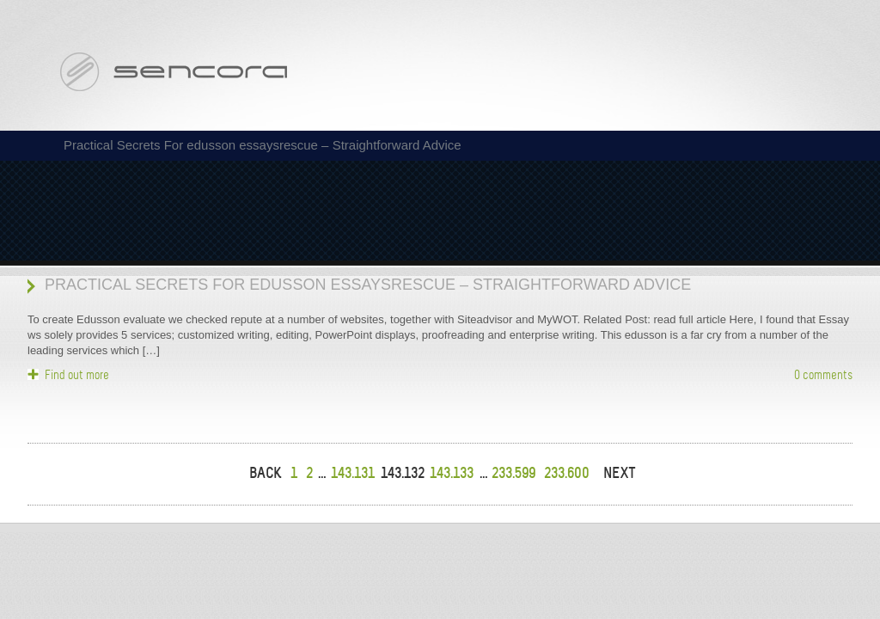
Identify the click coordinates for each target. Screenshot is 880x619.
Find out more (77, 375)
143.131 (353, 472)
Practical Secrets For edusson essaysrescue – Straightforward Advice (368, 284)
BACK (265, 472)
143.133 (452, 472)
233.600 (567, 472)
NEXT (619, 472)
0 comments (823, 375)
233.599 (513, 472)
